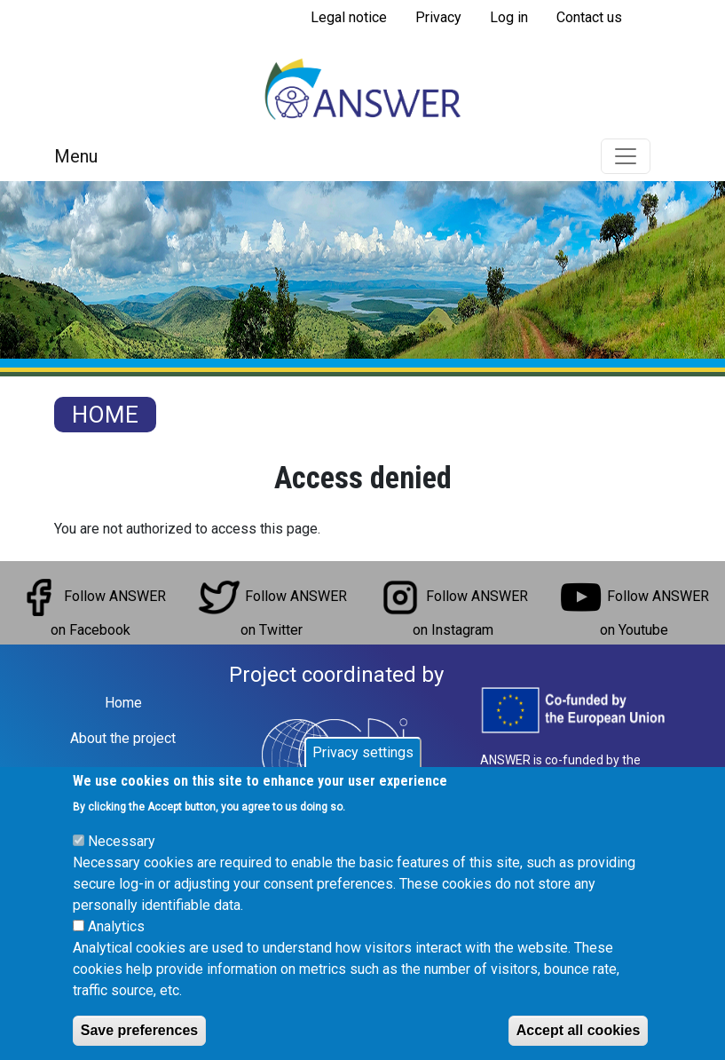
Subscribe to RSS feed (303, 43)
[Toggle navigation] (625, 156)
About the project (123, 738)
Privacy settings (363, 752)
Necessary (121, 841)
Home (105, 414)
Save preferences (140, 1030)
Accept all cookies (578, 1030)
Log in (509, 17)
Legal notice (349, 17)
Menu (76, 156)
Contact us (589, 17)
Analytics (116, 926)
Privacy (438, 17)
